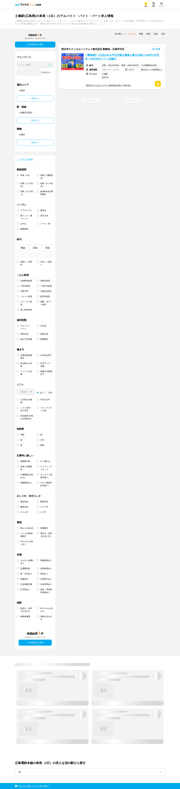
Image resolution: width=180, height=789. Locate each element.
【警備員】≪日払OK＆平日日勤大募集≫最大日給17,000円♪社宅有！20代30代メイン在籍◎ (122, 57)
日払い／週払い (46, 263)
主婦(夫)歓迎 (45, 291)
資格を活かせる (46, 617)
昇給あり (44, 574)
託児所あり (25, 589)
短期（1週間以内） (46, 176)
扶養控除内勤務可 (26, 356)
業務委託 (44, 339)
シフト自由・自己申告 (26, 409)
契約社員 (24, 334)
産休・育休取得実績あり (46, 590)
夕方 (42, 440)
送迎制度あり (46, 568)
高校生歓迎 (45, 281)
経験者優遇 (25, 616)
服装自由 (24, 507)
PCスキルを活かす (46, 609)
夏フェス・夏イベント (26, 217)
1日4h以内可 (45, 355)
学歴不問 (24, 291)
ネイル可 (24, 512)
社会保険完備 (26, 584)
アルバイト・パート (26, 327)
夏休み (43, 210)
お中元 (23, 224)
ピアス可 (44, 507)
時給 (23, 248)
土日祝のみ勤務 (26, 401)
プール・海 (45, 224)
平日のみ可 (45, 399)
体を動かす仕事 (26, 364)
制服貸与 (24, 579)
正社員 (43, 326)
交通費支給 (25, 568)
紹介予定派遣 (26, 339)
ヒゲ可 (43, 512)
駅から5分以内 (26, 528)
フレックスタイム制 (46, 409)
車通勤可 (44, 528)
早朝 (22, 435)
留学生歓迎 (45, 296)
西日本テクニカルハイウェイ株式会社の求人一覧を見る (108, 85)
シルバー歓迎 (26, 296)
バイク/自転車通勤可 (26, 534)
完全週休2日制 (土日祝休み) (26, 417)
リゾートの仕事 (26, 372)
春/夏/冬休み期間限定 (46, 192)
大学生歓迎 (25, 286)
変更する (35, 98)
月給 (47, 248)
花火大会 (44, 215)
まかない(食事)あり (26, 561)
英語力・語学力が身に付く (46, 534)
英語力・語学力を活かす (26, 609)
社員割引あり (46, 579)
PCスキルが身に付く (26, 542)
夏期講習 (24, 229)
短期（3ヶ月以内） (46, 184)
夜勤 (42, 445)
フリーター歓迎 (26, 303)
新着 (141, 34)
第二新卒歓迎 (26, 310)
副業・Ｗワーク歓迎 (46, 303)
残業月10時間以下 (46, 372)
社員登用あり (46, 584)
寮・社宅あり (26, 574)
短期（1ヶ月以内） (26, 184)
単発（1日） (25, 175)
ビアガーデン (26, 210)
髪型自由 (44, 501)
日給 (35, 248)
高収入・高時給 (26, 263)
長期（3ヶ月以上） (26, 192)
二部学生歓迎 (46, 286)
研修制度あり (46, 560)
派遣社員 (44, 334)
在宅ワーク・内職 (46, 364)
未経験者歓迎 (26, 281)
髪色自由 (24, 501)
